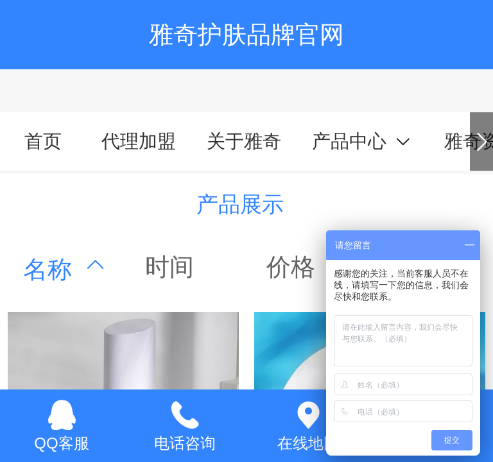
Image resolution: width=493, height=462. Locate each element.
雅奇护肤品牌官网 (246, 34)
